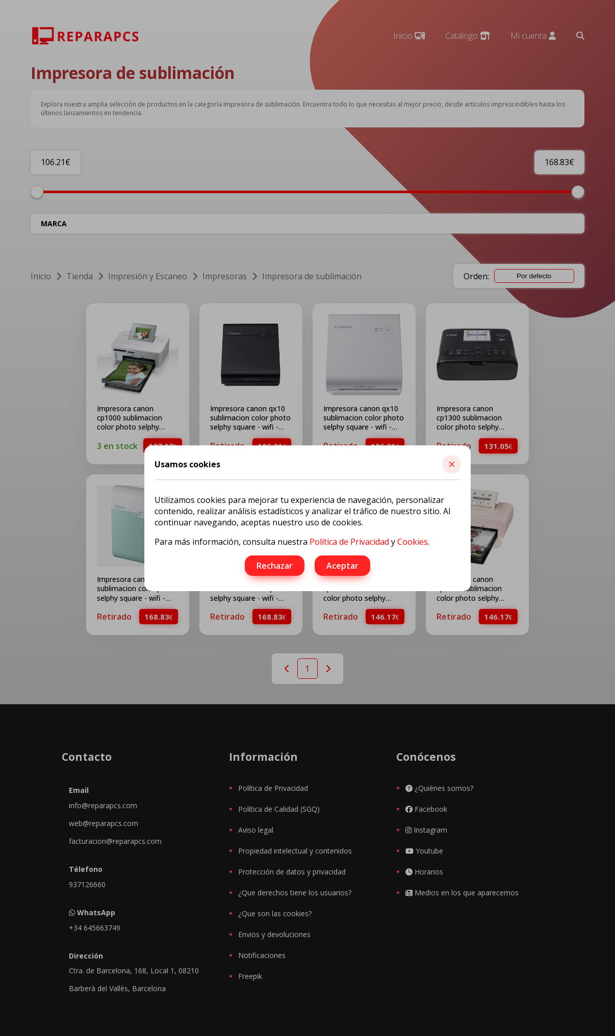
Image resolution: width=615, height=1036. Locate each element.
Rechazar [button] (275, 565)
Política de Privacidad (349, 541)
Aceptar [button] (342, 565)
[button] (451, 464)
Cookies (412, 541)
